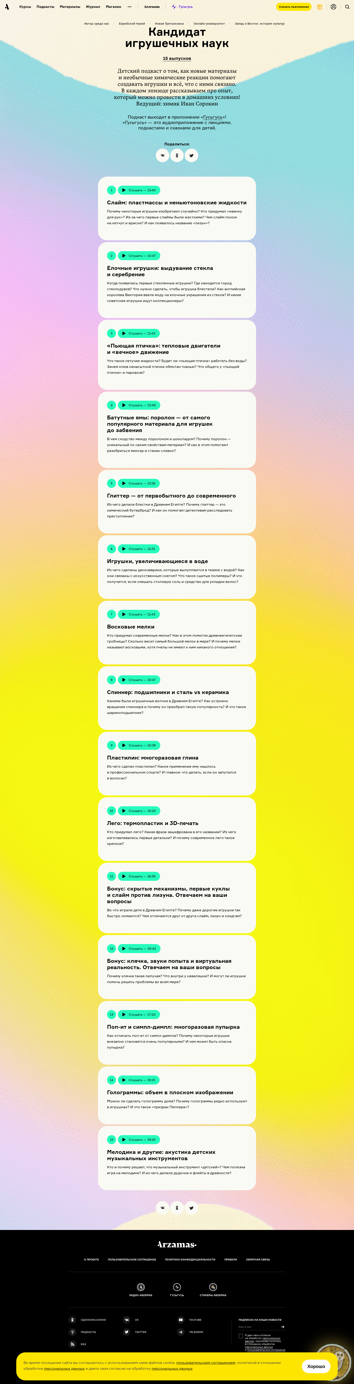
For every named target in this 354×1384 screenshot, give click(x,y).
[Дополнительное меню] (129, 6)
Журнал (93, 7)
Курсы (25, 7)
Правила (230, 1259)
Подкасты (45, 7)
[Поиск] (347, 6)
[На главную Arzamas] (7, 7)
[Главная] (177, 1244)
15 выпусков (177, 58)
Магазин (113, 7)
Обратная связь (258, 1259)
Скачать (294, 6)
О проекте (91, 1259)
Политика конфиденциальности (190, 1259)
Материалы (70, 7)
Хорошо (316, 1366)
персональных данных (64, 1368)
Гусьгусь (212, 117)
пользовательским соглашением (205, 1362)
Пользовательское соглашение (132, 1259)
